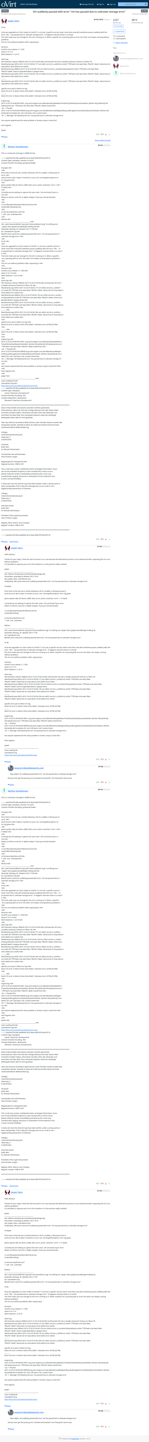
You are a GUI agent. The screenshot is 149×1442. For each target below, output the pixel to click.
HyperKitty (75, 1439)
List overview (118, 26)
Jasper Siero (13, 20)
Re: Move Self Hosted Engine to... (13, 14)
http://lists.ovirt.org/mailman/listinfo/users (21, 755)
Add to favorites (120, 42)
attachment (14, 541)
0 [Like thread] (98, 134)
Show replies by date (102, 140)
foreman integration (140, 14)
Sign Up (111, 4)
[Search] (146, 4)
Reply (4, 137)
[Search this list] (131, 4)
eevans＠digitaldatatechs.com (29, 768)
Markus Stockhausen (18, 146)
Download (119, 31)
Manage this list (87, 4)
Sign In (100, 4)
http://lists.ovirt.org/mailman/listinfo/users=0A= (19, 386)
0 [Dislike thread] (102, 134)
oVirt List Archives (19, 4)
